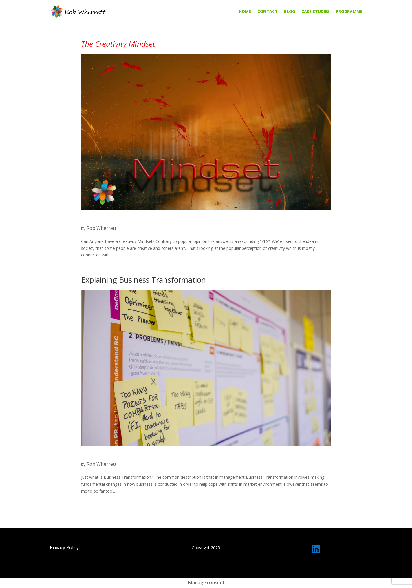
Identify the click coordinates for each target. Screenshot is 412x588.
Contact (267, 12)
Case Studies (315, 12)
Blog (289, 12)
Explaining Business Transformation (143, 279)
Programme (349, 12)
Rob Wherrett (101, 228)
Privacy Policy (64, 547)
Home (245, 12)
